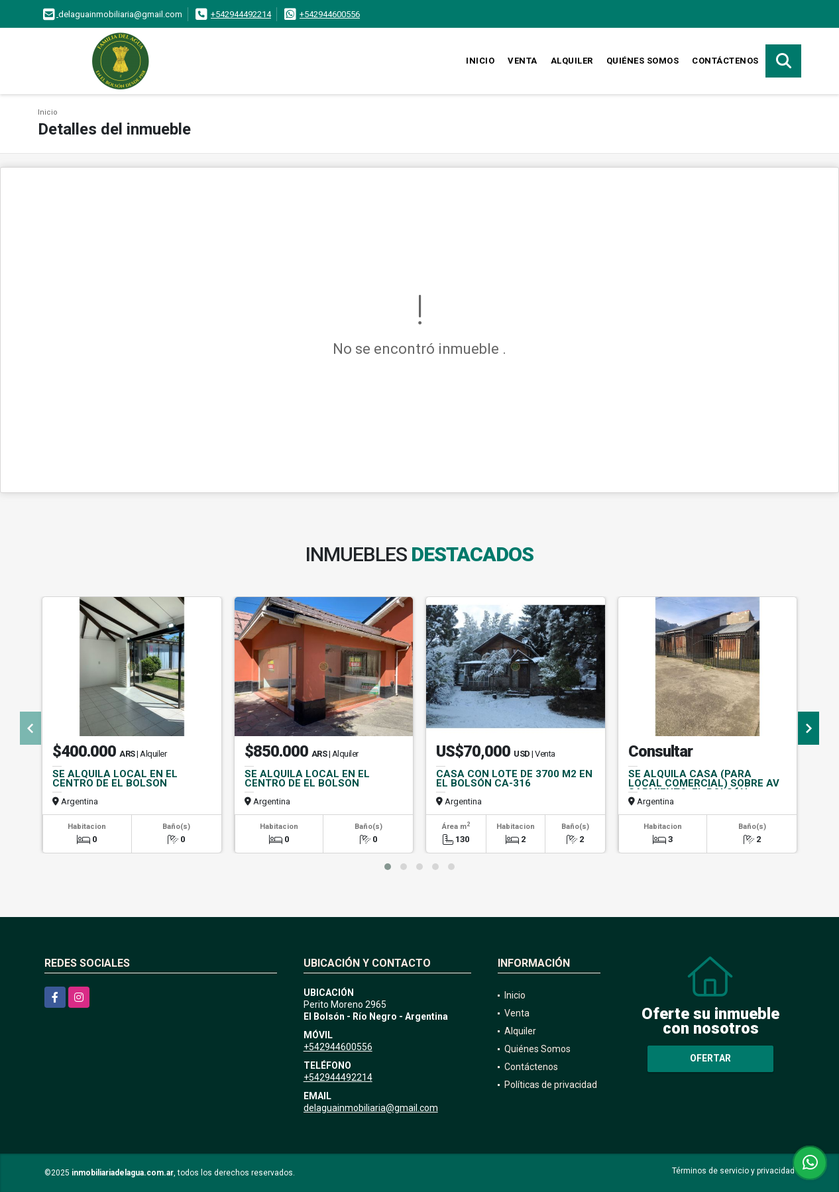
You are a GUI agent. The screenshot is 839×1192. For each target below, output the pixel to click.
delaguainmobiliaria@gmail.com (371, 1108)
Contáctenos (725, 61)
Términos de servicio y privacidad (733, 1170)
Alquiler (572, 61)
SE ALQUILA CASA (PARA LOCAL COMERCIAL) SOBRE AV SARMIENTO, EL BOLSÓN (703, 783)
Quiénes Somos (642, 61)
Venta (522, 61)
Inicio (480, 61)
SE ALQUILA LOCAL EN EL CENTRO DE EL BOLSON (115, 778)
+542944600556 (330, 14)
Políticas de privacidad (550, 1084)
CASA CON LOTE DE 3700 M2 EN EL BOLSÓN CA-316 (514, 778)
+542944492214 (241, 14)
